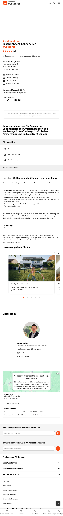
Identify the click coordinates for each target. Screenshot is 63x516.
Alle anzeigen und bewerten (29, 56)
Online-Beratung (10, 78)
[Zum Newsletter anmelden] (58, 448)
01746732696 (22, 356)
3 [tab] (31, 297)
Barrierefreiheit (7, 503)
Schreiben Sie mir (11, 75)
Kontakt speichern (11, 83)
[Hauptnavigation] (58, 3)
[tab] (31, 142)
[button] (50, 3)
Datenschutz (7, 486)
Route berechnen (10, 70)
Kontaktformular (23, 353)
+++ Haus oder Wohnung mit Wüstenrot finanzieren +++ (31, 114)
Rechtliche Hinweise (9, 494)
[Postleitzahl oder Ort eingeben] (29, 433)
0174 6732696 (9, 80)
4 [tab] (36, 297)
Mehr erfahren (17, 290)
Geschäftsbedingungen (10, 499)
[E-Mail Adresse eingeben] (29, 448)
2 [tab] (27, 297)
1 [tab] (23, 297)
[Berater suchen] (58, 433)
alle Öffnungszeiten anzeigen (14, 93)
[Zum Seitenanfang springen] (58, 503)
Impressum (6, 481)
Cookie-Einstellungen (10, 490)
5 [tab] (40, 297)
